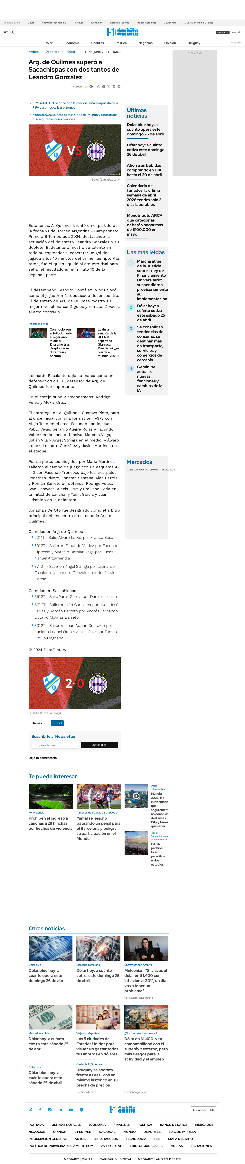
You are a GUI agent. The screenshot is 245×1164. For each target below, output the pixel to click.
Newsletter (236, 43)
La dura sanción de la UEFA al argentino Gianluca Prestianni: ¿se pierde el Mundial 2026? (108, 342)
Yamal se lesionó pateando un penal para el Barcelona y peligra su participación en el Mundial (98, 828)
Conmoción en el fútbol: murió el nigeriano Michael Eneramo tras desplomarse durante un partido (61, 342)
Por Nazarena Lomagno (138, 997)
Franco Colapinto (146, 22)
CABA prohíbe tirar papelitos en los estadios (158, 854)
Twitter (31, 1109)
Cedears (170, 469)
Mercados (204, 1125)
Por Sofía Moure (86, 1092)
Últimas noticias (66, 1125)
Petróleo (78, 22)
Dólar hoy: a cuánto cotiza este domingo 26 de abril (146, 149)
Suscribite (99, 745)
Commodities (156, 469)
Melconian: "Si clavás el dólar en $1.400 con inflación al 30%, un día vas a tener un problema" (145, 980)
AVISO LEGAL (111, 1146)
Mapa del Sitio (180, 1139)
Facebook (40, 1110)
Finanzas (97, 43)
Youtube (71, 1109)
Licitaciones (201, 1146)
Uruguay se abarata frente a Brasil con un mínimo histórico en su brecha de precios (97, 1077)
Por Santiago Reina (135, 1092)
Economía (71, 43)
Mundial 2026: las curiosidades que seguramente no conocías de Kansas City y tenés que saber (161, 810)
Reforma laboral (119, 22)
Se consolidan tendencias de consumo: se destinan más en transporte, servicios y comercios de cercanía (150, 343)
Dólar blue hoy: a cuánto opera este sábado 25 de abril (45, 1077)
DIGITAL (79, 1159)
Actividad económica (54, 22)
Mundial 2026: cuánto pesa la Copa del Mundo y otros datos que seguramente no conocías (75, 117)
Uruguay (194, 43)
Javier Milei (170, 22)
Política (121, 43)
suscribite (223, 32)
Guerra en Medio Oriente (199, 22)
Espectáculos (105, 1139)
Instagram (50, 1110)
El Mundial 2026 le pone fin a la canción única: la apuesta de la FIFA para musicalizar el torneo (75, 105)
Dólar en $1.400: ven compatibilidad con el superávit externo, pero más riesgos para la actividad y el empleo (146, 1049)
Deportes (52, 51)
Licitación (96, 22)
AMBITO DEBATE (159, 1159)
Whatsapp (81, 1110)
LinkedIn (60, 1110)
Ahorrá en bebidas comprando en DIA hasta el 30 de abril (144, 170)
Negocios (145, 43)
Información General (48, 1139)
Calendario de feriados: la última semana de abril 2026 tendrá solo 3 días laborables (144, 195)
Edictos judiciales (146, 1146)
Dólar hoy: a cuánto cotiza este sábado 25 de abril (151, 313)
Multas (176, 1146)
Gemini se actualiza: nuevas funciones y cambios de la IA (149, 378)
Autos (80, 1139)
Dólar (31, 22)
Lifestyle (82, 1132)
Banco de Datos (173, 1125)
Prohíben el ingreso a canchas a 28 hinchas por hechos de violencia (50, 823)
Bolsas (143, 469)
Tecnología (136, 1139)
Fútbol (70, 51)
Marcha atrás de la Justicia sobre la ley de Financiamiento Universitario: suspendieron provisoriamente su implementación (152, 280)
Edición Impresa (182, 1132)
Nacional (107, 1132)
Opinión (170, 43)
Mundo (129, 1132)
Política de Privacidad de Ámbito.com (61, 1146)
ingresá (236, 32)
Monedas (132, 469)
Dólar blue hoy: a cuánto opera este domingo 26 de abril (145, 129)
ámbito (34, 51)
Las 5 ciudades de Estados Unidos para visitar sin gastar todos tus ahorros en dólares (97, 1046)
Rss (157, 1139)
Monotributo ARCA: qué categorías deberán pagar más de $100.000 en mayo (145, 225)
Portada (36, 1125)
